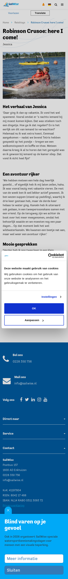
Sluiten (15, 570)
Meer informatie (23, 558)
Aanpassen (34, 320)
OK (34, 308)
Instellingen (49, 296)
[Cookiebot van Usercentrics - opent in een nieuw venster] (48, 255)
